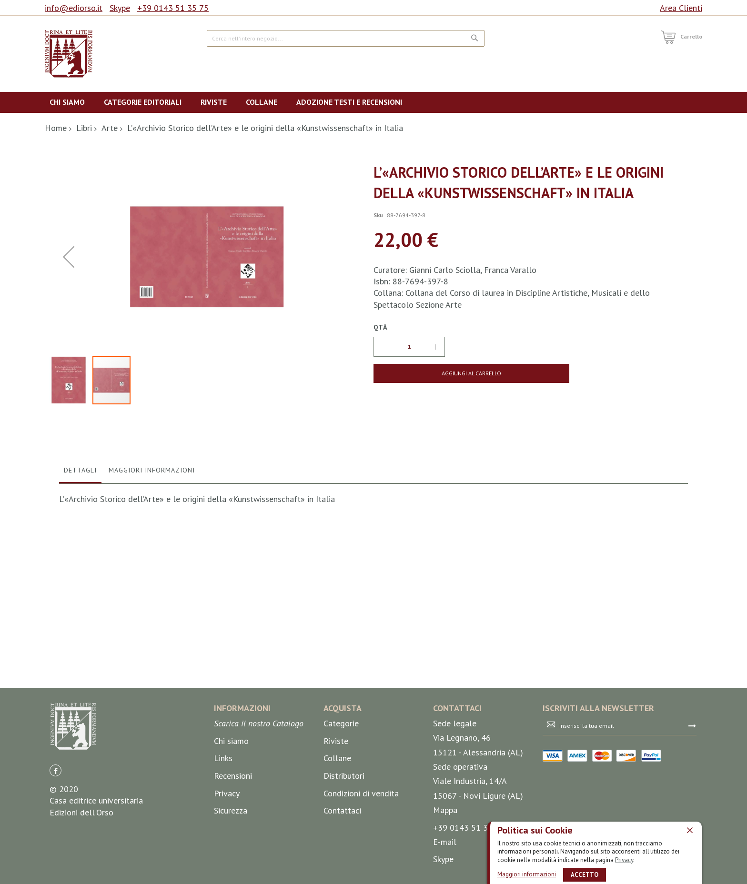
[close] (690, 830)
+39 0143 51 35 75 (173, 7)
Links (223, 816)
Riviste (335, 799)
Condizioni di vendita (361, 851)
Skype (120, 7)
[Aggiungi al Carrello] (449, 373)
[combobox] (346, 38)
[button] (69, 356)
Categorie (341, 781)
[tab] (80, 671)
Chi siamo (231, 799)
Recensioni (233, 834)
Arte (109, 127)
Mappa (445, 868)
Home (56, 127)
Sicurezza (230, 869)
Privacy (624, 860)
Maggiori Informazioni (152, 668)
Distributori (343, 834)
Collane (337, 816)
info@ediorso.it (73, 7)
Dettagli (80, 668)
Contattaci (342, 869)
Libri (84, 127)
